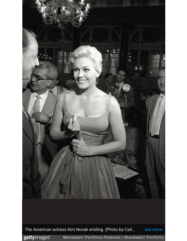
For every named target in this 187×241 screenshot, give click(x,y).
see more (153, 229)
